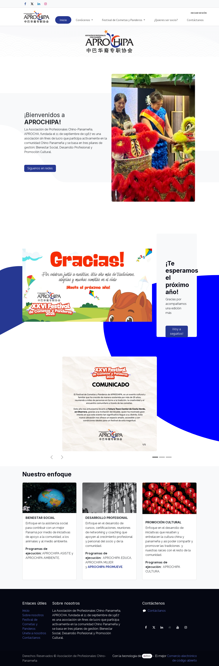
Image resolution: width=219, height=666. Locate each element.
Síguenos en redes (40, 168)
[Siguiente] (62, 457)
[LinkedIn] (39, 4)
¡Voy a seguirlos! (176, 331)
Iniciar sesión (199, 12)
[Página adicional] (170, 627)
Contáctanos (31, 638)
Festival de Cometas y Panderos (30, 624)
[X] (32, 4)
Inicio (25, 610)
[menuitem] (63, 20)
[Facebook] (25, 4)
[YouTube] (178, 627)
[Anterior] (51, 457)
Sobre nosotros (33, 615)
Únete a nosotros (34, 633)
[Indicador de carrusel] (155, 457)
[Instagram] (46, 4)
